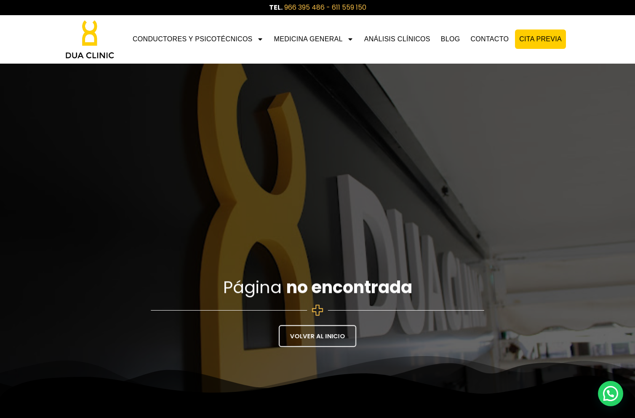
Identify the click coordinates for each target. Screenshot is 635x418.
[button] (610, 393)
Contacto (489, 39)
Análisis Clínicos (397, 39)
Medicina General (314, 39)
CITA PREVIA (540, 39)
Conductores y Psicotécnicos (198, 39)
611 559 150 (349, 7)
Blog (450, 39)
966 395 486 (304, 7)
